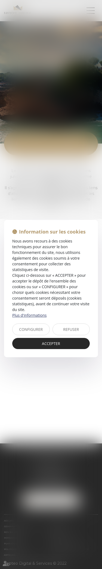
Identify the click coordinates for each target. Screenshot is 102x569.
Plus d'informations (29, 315)
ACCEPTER (51, 343)
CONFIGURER (31, 329)
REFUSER (71, 329)
